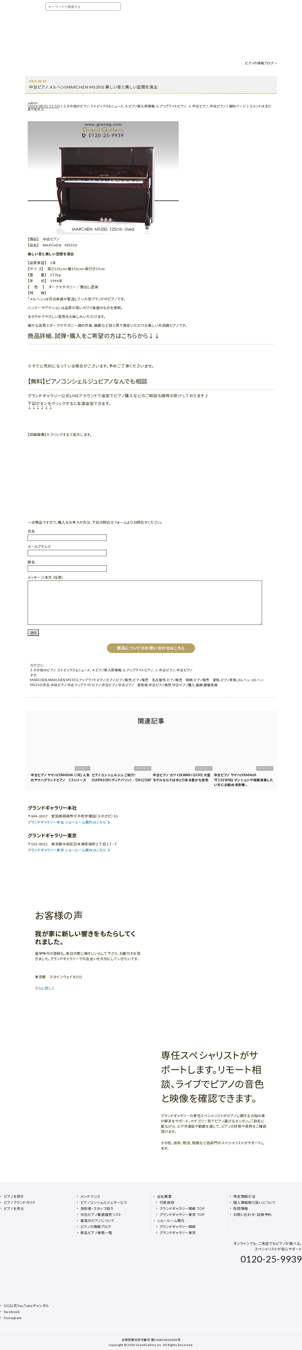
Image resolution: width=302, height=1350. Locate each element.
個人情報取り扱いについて (254, 1202)
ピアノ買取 (229, 680)
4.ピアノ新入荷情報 (140, 106)
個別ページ (237, 106)
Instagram (12, 1318)
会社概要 (164, 1196)
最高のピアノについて (98, 1220)
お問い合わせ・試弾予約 (252, 1214)
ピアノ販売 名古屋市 (149, 680)
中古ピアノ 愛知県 (133, 685)
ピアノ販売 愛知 (207, 680)
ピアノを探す (14, 1196)
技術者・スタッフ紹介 (97, 1208)
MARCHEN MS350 (63, 680)
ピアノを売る (14, 1208)
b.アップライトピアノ (171, 106)
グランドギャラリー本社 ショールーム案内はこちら (69, 822)
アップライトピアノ (92, 680)
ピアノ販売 (124, 680)
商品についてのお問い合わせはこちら (151, 648)
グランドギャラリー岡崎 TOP (182, 1208)
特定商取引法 (244, 1196)
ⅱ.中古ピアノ (198, 106)
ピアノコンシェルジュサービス (104, 1202)
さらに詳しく (45, 988)
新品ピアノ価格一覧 (96, 1233)
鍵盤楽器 (210, 685)
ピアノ (110, 680)
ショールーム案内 (171, 1220)
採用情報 (240, 1208)
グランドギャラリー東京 (178, 1233)
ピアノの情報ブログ (259, 63)
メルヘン (243, 680)
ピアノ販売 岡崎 (180, 680)
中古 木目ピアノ (54, 685)
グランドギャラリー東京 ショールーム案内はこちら (69, 850)
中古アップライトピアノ (84, 685)
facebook (12, 1312)
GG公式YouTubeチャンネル (26, 1305)
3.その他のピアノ (76, 106)
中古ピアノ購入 (183, 685)
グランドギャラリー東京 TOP (182, 1214)
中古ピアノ (218, 106)
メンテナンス (90, 1196)
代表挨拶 (167, 1202)
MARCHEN (38, 680)
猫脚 (199, 685)
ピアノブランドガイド (19, 1202)
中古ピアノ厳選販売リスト (101, 1214)
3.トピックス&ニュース (107, 106)
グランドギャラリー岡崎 (178, 1226)
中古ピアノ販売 (160, 685)
